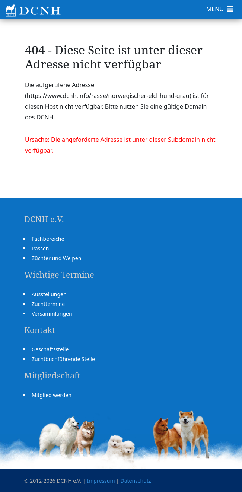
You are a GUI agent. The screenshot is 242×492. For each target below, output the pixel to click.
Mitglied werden (51, 395)
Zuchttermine (48, 303)
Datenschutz (135, 480)
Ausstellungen (49, 294)
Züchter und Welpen (56, 258)
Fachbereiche (48, 238)
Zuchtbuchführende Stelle (63, 358)
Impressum (101, 480)
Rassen (40, 248)
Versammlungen (52, 313)
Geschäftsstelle (50, 349)
